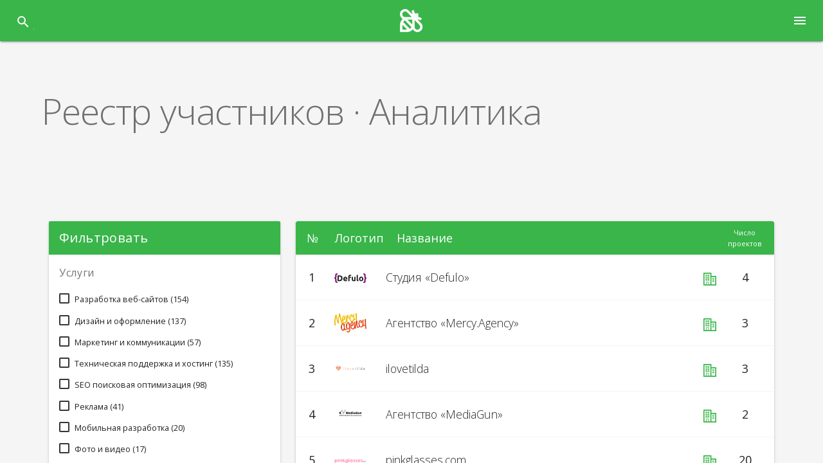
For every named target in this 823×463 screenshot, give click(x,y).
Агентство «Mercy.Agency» (462, 323)
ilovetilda (411, 368)
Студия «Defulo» (432, 277)
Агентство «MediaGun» (453, 414)
